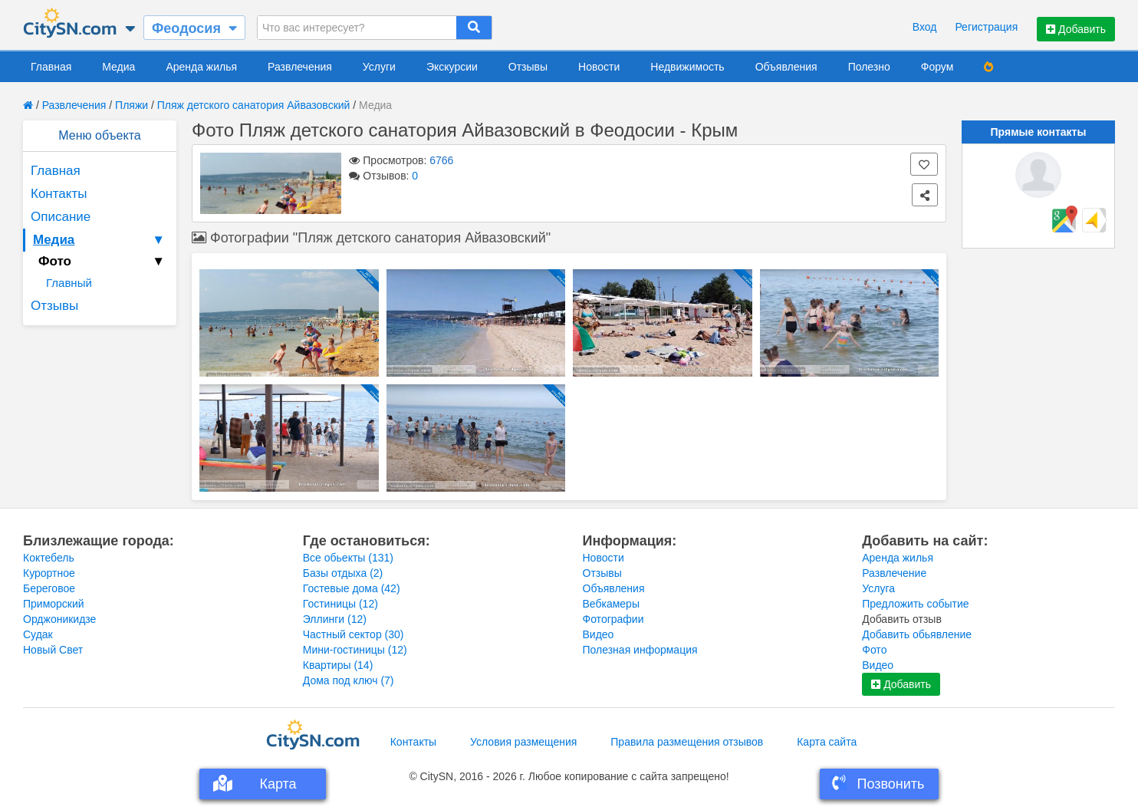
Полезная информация (640, 650)
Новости (599, 67)
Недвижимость (687, 67)
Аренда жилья (201, 67)
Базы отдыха (343, 573)
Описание (60, 216)
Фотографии (613, 619)
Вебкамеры (611, 604)
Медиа (118, 67)
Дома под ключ (348, 680)
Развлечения (300, 67)
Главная (51, 67)
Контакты (59, 193)
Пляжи (131, 105)
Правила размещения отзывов (686, 742)
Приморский (53, 604)
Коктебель (48, 558)
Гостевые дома (351, 588)
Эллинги (335, 619)
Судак (38, 634)
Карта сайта (827, 742)
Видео (598, 634)
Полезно (869, 67)
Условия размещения (523, 742)
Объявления (786, 67)
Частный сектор (353, 634)
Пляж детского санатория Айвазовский (253, 105)
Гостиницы (340, 604)
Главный (69, 282)
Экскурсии (452, 67)
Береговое (49, 588)
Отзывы (528, 67)
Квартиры (338, 665)
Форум (937, 67)
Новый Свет (53, 650)
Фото (874, 650)
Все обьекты (348, 558)
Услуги (379, 67)
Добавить (1076, 29)
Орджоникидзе (59, 619)
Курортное (49, 573)
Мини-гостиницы (355, 650)
